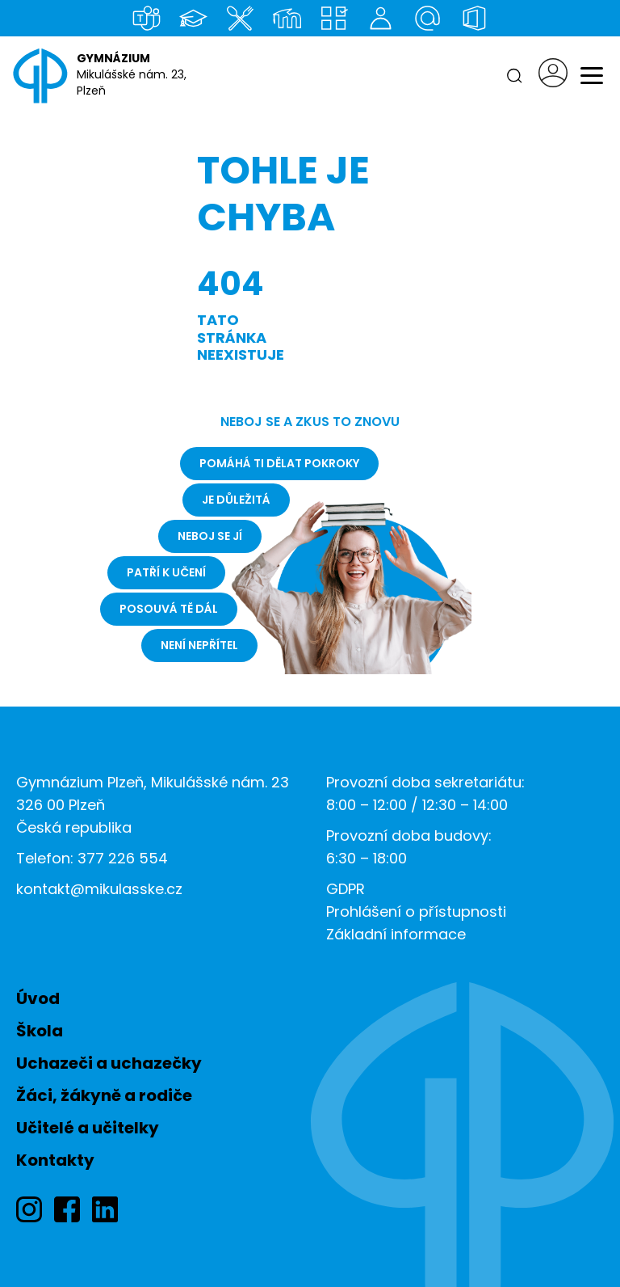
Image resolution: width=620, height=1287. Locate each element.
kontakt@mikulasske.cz (99, 889)
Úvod (38, 998)
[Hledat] (514, 76)
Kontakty (55, 1160)
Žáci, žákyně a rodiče (104, 1095)
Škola (39, 1030)
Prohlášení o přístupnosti (416, 911)
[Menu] (592, 76)
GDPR (345, 889)
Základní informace (396, 934)
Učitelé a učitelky (87, 1127)
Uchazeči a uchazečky (109, 1063)
